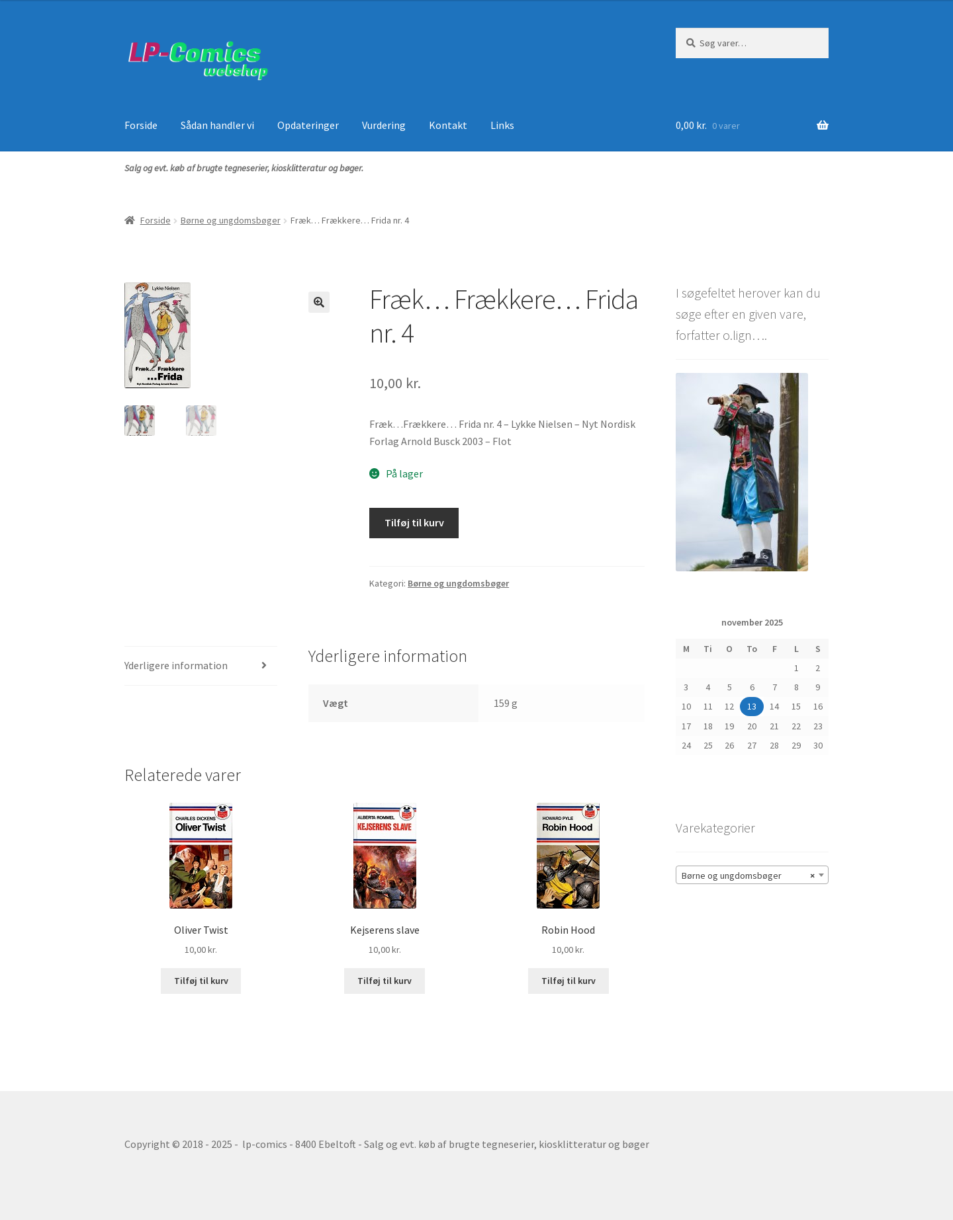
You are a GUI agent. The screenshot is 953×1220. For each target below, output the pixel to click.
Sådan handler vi (217, 125)
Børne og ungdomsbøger (231, 220)
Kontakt (448, 125)
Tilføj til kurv (414, 522)
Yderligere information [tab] (176, 665)
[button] (319, 302)
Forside (141, 125)
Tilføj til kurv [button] (201, 981)
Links (502, 125)
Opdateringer (308, 125)
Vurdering (384, 125)
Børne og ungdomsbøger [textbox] (748, 875)
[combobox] (752, 875)
